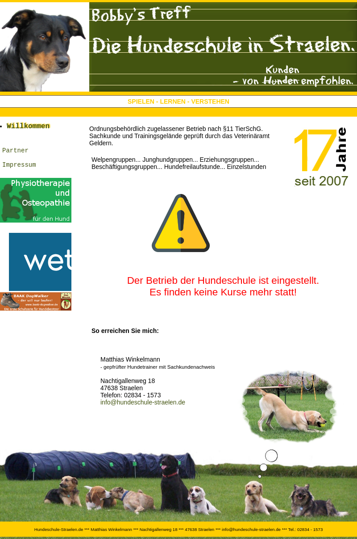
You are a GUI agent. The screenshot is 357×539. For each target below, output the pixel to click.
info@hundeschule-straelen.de (142, 402)
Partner (15, 156)
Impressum (19, 172)
